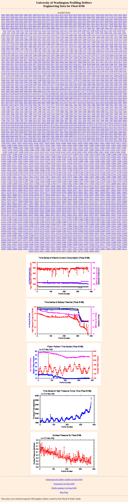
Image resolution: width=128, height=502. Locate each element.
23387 (119, 242)
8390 (30, 132)
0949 (30, 28)
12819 (3, 177)
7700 (3, 121)
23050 (75, 240)
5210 (125, 76)
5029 (44, 64)
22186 (69, 229)
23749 (97, 247)
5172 (107, 73)
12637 (31, 168)
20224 (42, 208)
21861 (64, 224)
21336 (107, 217)
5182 (26, 76)
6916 (71, 103)
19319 (14, 199)
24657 (75, 251)
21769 (86, 222)
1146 (84, 31)
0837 (26, 26)
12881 (80, 177)
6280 (53, 94)
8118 (98, 123)
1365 (3, 40)
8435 (84, 132)
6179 (89, 91)
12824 (31, 177)
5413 (44, 87)
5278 (75, 80)
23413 (9, 244)
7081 (71, 105)
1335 (44, 37)
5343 (35, 85)
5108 (116, 69)
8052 (35, 123)
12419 (108, 157)
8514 (89, 134)
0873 (89, 26)
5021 (12, 64)
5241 (8, 80)
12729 (14, 172)
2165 (75, 53)
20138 (107, 206)
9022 (35, 136)
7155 (75, 107)
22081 (3, 229)
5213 (12, 78)
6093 (12, 91)
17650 (25, 184)
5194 (75, 76)
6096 (26, 91)
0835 (17, 26)
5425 (98, 87)
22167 (47, 229)
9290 (8, 139)
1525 (30, 42)
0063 (75, 17)
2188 (35, 55)
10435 (30, 143)
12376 (53, 154)
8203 (71, 127)
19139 (47, 197)
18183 (107, 186)
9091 (48, 136)
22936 (113, 238)
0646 (8, 24)
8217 (8, 130)
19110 (25, 197)
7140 (39, 107)
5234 (102, 78)
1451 (39, 40)
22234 (113, 229)
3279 (120, 60)
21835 (25, 224)
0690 (48, 24)
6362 (111, 96)
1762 (98, 49)
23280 (64, 242)
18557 (42, 190)
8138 (12, 125)
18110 (80, 186)
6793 (107, 100)
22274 (31, 231)
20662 (108, 213)
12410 (64, 157)
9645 (125, 139)
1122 (44, 31)
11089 (48, 150)
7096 (120, 105)
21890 (108, 224)
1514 (107, 40)
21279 (63, 217)
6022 (98, 89)
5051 (8, 67)
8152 (53, 125)
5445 (3, 89)
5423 (89, 87)
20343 (124, 208)
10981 (53, 145)
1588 (57, 44)
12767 (3, 175)
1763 (102, 49)
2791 (89, 58)
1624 (102, 44)
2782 (48, 58)
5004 (62, 62)
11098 (91, 150)
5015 (111, 62)
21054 (124, 215)
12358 (90, 152)
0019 (75, 15)
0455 (66, 19)
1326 (21, 37)
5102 (89, 69)
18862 (124, 193)
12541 (25, 163)
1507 (80, 40)
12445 (53, 159)
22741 (80, 235)
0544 (8, 22)
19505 (119, 199)
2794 (98, 58)
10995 (124, 145)
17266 (80, 179)
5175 (120, 73)
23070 (102, 240)
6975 (12, 105)
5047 (116, 64)
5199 (98, 76)
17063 (9, 179)
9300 (30, 139)
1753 (57, 49)
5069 (80, 67)
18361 (69, 188)
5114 (12, 71)
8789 (93, 134)
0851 (48, 26)
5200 (102, 76)
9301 (35, 139)
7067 (39, 105)
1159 (17, 33)
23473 (53, 244)
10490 (14, 145)
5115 (17, 71)
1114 (9, 31)
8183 (8, 127)
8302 (89, 130)
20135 (91, 206)
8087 (75, 123)
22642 (113, 233)
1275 (48, 35)
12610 (9, 166)
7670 (93, 118)
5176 (125, 73)
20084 (31, 206)
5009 (84, 62)
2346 (21, 58)
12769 (14, 175)
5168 (89, 73)
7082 (75, 105)
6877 (12, 103)
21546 (9, 222)
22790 (20, 238)
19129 (42, 197)
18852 (113, 193)
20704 (3, 215)
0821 (89, 24)
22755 (108, 235)
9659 (26, 141)
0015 (62, 15)
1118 (26, 31)
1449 (30, 40)
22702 (25, 235)
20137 (102, 206)
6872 (125, 100)
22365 (64, 231)
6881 (21, 103)
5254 (62, 80)
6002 (53, 89)
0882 (125, 26)
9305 (53, 139)
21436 (36, 220)
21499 (97, 220)
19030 (75, 195)
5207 (111, 76)
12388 (113, 154)
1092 (116, 28)
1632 (125, 44)
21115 (14, 217)
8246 (39, 130)
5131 (80, 71)
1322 (8, 37)
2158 (48, 53)
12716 (97, 170)
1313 (98, 35)
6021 (93, 89)
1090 (107, 28)
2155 (35, 53)
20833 (31, 215)
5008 (80, 62)
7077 (53, 105)
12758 (119, 172)
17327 (113, 179)
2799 (120, 58)
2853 (48, 60)
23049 (69, 240)
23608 (42, 247)
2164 (71, 53)
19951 (47, 204)
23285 (69, 242)
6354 (75, 96)
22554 (58, 233)
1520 (8, 42)
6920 (89, 103)
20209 (31, 208)
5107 (111, 69)
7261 (12, 112)
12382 (86, 154)
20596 (31, 213)
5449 (21, 89)
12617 (47, 166)
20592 (25, 213)
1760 (89, 49)
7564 (107, 114)
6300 (89, 94)
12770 (20, 175)
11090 (53, 150)
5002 (53, 62)
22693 (20, 235)
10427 (8, 143)
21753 (80, 222)
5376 (48, 85)
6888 (48, 103)
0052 (26, 17)
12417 (97, 157)
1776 (17, 51)
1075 (66, 28)
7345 (35, 112)
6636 (125, 98)
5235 (107, 78)
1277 (57, 35)
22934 (108, 238)
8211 (107, 127)
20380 (31, 211)
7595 (48, 116)
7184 (17, 109)
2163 (66, 53)
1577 (8, 44)
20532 (86, 211)
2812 (3, 60)
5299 (3, 82)
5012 (98, 62)
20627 (75, 213)
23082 (119, 240)
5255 (66, 80)
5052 (12, 67)
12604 (102, 163)
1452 (44, 40)
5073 (93, 67)
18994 (47, 195)
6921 (93, 103)
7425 (120, 112)
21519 (113, 220)
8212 (111, 127)
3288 (35, 62)
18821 (86, 193)
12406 (42, 157)
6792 (102, 100)
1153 (114, 31)
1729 (21, 49)
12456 (113, 159)
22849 (64, 238)
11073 (4, 150)
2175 (120, 53)
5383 (71, 85)
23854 (36, 249)
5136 (102, 71)
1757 (75, 49)
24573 (64, 251)
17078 (20, 179)
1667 (26, 46)
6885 (39, 103)
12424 (3, 159)
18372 (80, 188)
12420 (113, 157)
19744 (102, 202)
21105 (9, 217)
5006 (71, 62)
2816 (21, 60)
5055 (21, 67)
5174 (116, 73)
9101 (75, 136)
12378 (64, 154)
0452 (53, 19)
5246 (30, 80)
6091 (3, 91)
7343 (30, 112)
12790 (108, 175)
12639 (42, 168)
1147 (88, 31)
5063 (53, 67)
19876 (31, 204)
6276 (35, 94)
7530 (44, 114)
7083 (80, 105)
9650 (8, 141)
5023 (17, 64)
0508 (116, 19)
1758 (80, 49)
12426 (9, 159)
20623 (69, 213)
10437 (41, 143)
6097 (30, 91)
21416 (20, 220)
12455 (108, 159)
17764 (53, 184)
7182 (8, 109)
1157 (8, 33)
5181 (21, 76)
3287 (30, 62)
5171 (102, 73)
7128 (26, 107)
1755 (66, 49)
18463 (9, 190)
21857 (58, 224)
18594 (58, 190)
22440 (97, 231)
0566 (26, 22)
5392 (107, 85)
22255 (9, 231)
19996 (80, 204)
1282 (80, 35)
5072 (89, 67)
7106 (8, 107)
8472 (8, 134)
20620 (64, 213)
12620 (64, 166)
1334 (39, 37)
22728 (64, 235)
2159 (53, 53)
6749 (62, 100)
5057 (30, 67)
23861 (42, 249)
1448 (26, 40)
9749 (66, 141)
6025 (111, 89)
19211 (91, 197)
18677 (108, 190)
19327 (20, 199)
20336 (119, 208)
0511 (3, 22)
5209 (120, 76)
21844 (42, 224)
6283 (66, 94)
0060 (62, 17)
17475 (80, 181)
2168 (89, 53)
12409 (58, 157)
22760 (119, 235)
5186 (39, 76)
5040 (93, 64)
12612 (20, 166)
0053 (30, 17)
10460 (91, 143)
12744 (58, 172)
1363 (120, 37)
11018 (58, 148)
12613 (25, 166)
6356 (84, 96)
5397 (120, 85)
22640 (108, 233)
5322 (98, 82)
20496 (58, 211)
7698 (120, 118)
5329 (3, 85)
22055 (102, 226)
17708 (36, 184)
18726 (9, 193)
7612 (116, 116)
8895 (120, 134)
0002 (8, 15)
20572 (124, 211)
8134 (8, 125)
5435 (120, 87)
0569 (39, 22)
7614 (125, 116)
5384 (75, 85)
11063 (112, 148)
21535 (3, 222)
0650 (21, 24)
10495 (25, 145)
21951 (36, 226)
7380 (62, 112)
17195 (64, 179)
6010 (66, 89)
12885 (102, 177)
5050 (3, 67)
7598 (62, 116)
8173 (98, 125)
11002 (20, 148)
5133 (88, 71)
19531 (3, 202)
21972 (53, 226)
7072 (44, 105)
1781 (39, 51)
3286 (26, 62)
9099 (71, 136)
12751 (91, 172)
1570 (102, 42)
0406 (8, 19)
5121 (39, 71)
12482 (91, 161)
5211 (3, 78)
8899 (8, 136)
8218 (12, 130)
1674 (57, 46)
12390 (119, 154)
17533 (102, 181)
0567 (30, 22)
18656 (97, 190)
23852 (31, 249)
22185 (64, 229)
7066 (35, 105)
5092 (53, 69)
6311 (12, 96)
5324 (107, 82)
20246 (58, 208)
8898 (3, 136)
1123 (48, 31)
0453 (57, 19)
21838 (31, 224)
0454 (62, 19)
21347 (113, 217)
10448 (63, 143)
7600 (71, 116)
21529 (124, 220)
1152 (110, 31)
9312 (66, 139)
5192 (66, 76)
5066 (66, 67)
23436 (25, 244)
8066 (48, 123)
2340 (120, 55)
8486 (48, 134)
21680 (58, 222)
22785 (14, 238)
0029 (102, 15)
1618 (80, 44)
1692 (125, 46)
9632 (107, 139)
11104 (123, 150)
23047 (64, 240)
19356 (42, 199)
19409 (80, 199)
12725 (124, 170)
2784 (57, 58)
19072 (119, 195)
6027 (120, 89)
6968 (125, 103)
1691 (120, 46)
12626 (97, 166)
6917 (75, 103)
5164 (71, 73)
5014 (107, 62)
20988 (102, 215)
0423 (44, 19)
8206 (84, 127)
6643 (30, 100)
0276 (116, 17)
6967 (120, 103)
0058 (53, 17)
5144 (12, 73)
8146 (39, 125)
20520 (64, 211)
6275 (30, 94)
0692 (57, 24)
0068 (98, 17)
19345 (31, 199)
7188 (35, 109)
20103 (47, 206)
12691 (36, 170)
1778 (26, 51)
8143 (26, 125)
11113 (42, 152)
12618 (53, 166)
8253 (53, 130)
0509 (120, 19)
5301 (12, 82)
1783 (48, 51)
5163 (66, 73)
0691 (53, 24)
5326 (116, 82)
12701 (53, 170)
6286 (80, 94)
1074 (62, 28)
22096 (20, 229)
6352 (66, 96)
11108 (20, 152)
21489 (86, 220)
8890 (116, 134)
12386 (108, 154)
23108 (14, 242)
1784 (53, 51)
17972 (108, 184)
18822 (91, 193)
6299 (84, 94)
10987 (86, 145)
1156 (4, 33)
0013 (53, 15)
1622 (93, 44)
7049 (21, 105)
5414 (48, 87)
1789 (75, 51)
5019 (3, 64)
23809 (14, 249)
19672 (69, 202)
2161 (57, 53)
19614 (42, 202)
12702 (58, 170)
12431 (31, 159)
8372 (111, 130)
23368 (113, 242)
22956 (124, 238)
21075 (3, 217)
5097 (71, 69)
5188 (48, 76)
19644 (64, 202)
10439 (47, 143)
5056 (26, 67)
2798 (116, 58)
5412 (39, 87)
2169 (93, 53)
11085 (37, 150)
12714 (91, 170)
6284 (71, 94)
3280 (125, 60)
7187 (30, 109)
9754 (80, 141)
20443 (36, 211)
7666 (84, 118)
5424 (93, 87)
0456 (71, 19)
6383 (3, 98)
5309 (48, 82)
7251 (107, 109)
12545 (42, 163)
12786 (91, 175)
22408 (80, 231)
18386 (91, 188)
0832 (3, 26)
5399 (3, 87)
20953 (80, 215)
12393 (124, 154)
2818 (30, 60)
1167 (53, 33)
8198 (53, 127)
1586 (48, 44)
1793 (89, 51)
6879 (17, 103)
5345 (39, 85)
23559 (9, 247)
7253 (116, 109)
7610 (107, 116)
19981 (69, 204)
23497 (86, 244)
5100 (80, 69)
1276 (53, 35)
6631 (107, 98)
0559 (12, 22)
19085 (3, 197)
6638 (8, 100)
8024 (12, 123)
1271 (30, 35)
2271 (71, 55)
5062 (48, 67)
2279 (107, 55)
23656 (58, 247)
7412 (107, 112)
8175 (107, 125)
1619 (84, 44)
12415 (86, 157)
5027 (35, 64)
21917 (14, 226)
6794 (111, 100)
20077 (25, 206)
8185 (17, 127)
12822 (20, 177)
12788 (102, 175)
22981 (31, 240)
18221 (113, 186)
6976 (17, 105)
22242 (119, 229)
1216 (12, 35)
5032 (57, 64)
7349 (39, 112)
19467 (113, 199)
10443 (58, 143)
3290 (44, 62)
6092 (8, 91)
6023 (102, 89)
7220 (84, 109)
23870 (53, 249)
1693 (3, 49)
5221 (44, 78)
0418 (21, 19)
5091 (48, 69)
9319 (84, 139)
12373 (42, 154)
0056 (44, 17)
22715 (36, 235)
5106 (107, 69)
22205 (80, 229)
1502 (66, 40)
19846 (14, 204)
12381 (80, 154)
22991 (42, 240)
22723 (47, 235)
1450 (35, 40)
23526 (108, 244)
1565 (80, 42)
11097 (85, 150)
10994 (119, 145)
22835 (53, 238)
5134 (93, 71)
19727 (97, 202)
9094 (57, 136)
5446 (8, 89)
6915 (66, 103)
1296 (89, 35)
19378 (58, 199)
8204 (75, 127)
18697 (119, 190)
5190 (57, 76)
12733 (25, 172)
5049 (125, 64)
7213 (62, 109)
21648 (25, 222)
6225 (125, 91)
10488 (9, 145)
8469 (3, 134)
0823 (98, 24)
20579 (9, 213)
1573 (116, 42)
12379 (69, 154)
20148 (118, 206)
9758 (93, 141)
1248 (17, 35)
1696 (17, 49)
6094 (17, 91)
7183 (12, 109)
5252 (57, 80)
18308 (31, 188)
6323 (17, 96)
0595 (93, 22)
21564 (14, 222)
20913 (58, 215)
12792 (119, 175)
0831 (125, 24)
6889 (53, 103)
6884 (35, 103)
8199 (57, 127)
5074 (98, 67)
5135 (98, 71)
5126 (62, 71)
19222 (102, 197)
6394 (21, 98)
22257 (14, 231)
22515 (31, 233)
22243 (124, 229)
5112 (3, 71)
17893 (75, 184)
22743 (86, 235)
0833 (8, 26)
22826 (42, 238)
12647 (86, 168)
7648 (48, 118)
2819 (35, 60)
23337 (91, 242)
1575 (125, 42)
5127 (66, 71)
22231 (108, 229)
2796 (107, 58)
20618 (53, 213)
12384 (97, 154)
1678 (71, 46)
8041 (26, 123)
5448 (17, 89)
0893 (21, 28)
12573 (80, 163)
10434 (25, 143)
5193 (71, 76)
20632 (86, 213)
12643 (64, 168)
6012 (75, 89)
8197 (48, 127)
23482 (64, 244)
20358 (14, 211)
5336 (30, 85)
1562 (66, 42)
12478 (69, 161)
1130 (79, 31)
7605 (89, 116)
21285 (69, 217)
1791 (84, 51)
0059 (57, 17)
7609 (102, 116)
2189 (39, 55)
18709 (124, 190)
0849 (44, 26)
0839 (30, 26)
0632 (98, 22)
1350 (107, 37)
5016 (116, 62)
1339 (62, 37)
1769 (3, 51)
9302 (39, 139)
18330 (53, 188)
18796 (64, 193)
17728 (47, 184)
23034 (58, 240)
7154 (71, 107)
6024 (107, 89)
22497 (20, 233)
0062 (71, 17)
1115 (13, 31)
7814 (35, 121)
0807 (75, 24)
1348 (98, 37)
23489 (75, 244)
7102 (3, 107)
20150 (124, 206)
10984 (69, 145)
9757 (89, 141)
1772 (12, 51)
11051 (74, 148)
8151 (48, 125)
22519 (36, 233)
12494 (124, 161)
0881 (120, 26)
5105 (102, 69)
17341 (3, 181)
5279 (80, 80)
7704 (8, 121)
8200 (62, 127)
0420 (30, 19)
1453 (48, 40)
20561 (113, 211)
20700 (124, 213)
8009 (125, 121)
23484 (69, 244)
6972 (8, 105)
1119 (30, 31)
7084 (84, 105)
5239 (125, 78)
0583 (62, 22)
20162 (3, 208)
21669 (42, 222)
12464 (25, 161)
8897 (125, 134)
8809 (102, 134)
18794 (58, 193)
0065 (84, 17)
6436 (48, 98)
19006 (53, 195)
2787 (71, 58)
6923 (102, 103)
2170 (98, 53)
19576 (9, 202)
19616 (47, 202)
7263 (21, 112)
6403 (44, 98)
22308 (58, 231)
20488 (47, 211)
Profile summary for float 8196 (64, 488)
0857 (75, 26)
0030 (107, 15)
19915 (42, 204)
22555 (64, 233)
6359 (98, 96)
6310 (8, 96)
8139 (17, 125)
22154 (42, 229)
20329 (108, 208)
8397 (57, 132)
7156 (80, 107)
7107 (12, 107)
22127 (31, 229)
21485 (75, 220)
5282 (93, 80)
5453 (39, 89)
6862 (120, 100)
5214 (17, 78)
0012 (48, 15)
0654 (35, 24)
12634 (14, 168)
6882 (26, 103)
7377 (53, 112)
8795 (98, 134)
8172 (93, 125)
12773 (25, 175)
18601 (64, 190)
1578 (12, 44)
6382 (125, 96)
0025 (89, 15)
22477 (124, 231)
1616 (71, 44)
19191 (80, 197)
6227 (8, 94)
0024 (84, 15)
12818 (124, 175)
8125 (111, 123)
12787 (97, 175)
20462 (42, 211)
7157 (84, 107)
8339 (98, 130)
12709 (75, 170)
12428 (14, 159)
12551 (58, 163)
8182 (3, 127)
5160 (53, 73)
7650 (53, 118)
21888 (102, 224)
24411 (42, 251)
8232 (26, 130)
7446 (12, 114)
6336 (39, 96)
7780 (17, 121)
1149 (97, 31)
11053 (80, 148)
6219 (102, 91)
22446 (102, 231)
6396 (26, 98)
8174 (102, 125)
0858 (80, 26)
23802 (124, 247)
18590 (53, 190)
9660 (30, 141)
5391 (102, 85)
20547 (102, 211)
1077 (75, 28)
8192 (30, 127)
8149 (44, 125)
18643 (86, 190)
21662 (31, 222)
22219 (102, 229)
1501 (62, 40)
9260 (102, 136)
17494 (91, 181)
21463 (53, 220)
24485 (47, 251)
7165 (111, 107)
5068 (75, 67)
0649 (17, 24)
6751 (71, 100)
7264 (26, 112)
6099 (39, 91)
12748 (75, 172)
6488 (71, 98)
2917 (89, 60)
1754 (62, 49)
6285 (75, 94)
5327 (120, 82)
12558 (69, 163)
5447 (12, 89)
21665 (36, 222)
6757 (98, 100)
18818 (75, 193)
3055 (102, 60)
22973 (25, 240)
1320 (125, 35)
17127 (31, 179)
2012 (102, 51)
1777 (21, 51)
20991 (108, 215)
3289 (39, 62)
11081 (20, 150)
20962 (86, 215)
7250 (102, 109)
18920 (25, 195)
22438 (91, 231)
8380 (3, 132)
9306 (57, 139)
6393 (17, 98)
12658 (20, 170)
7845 (53, 121)
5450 (26, 89)
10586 (47, 145)
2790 (84, 58)
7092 (111, 105)
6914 (62, 103)
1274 (44, 35)
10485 (3, 145)
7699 (125, 118)
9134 (84, 136)
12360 (95, 152)
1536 (53, 42)
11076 (15, 150)
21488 (80, 220)
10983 (64, 145)
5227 (71, 78)
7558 (93, 114)
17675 (31, 184)
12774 (31, 175)
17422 (42, 181)
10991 (108, 145)
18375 (86, 188)
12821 (14, 177)
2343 (8, 58)
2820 (39, 60)
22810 (36, 238)
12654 (124, 168)
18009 (113, 184)
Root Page (64, 492)
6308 (125, 94)
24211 (124, 249)
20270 (75, 208)
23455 (42, 244)
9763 (111, 141)
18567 (47, 190)
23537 (119, 244)
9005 (17, 136)
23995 (119, 249)
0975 (44, 28)
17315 (108, 179)
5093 (57, 69)
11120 (57, 152)
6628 (93, 98)
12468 (31, 161)
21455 (47, 220)
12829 (58, 177)
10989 (97, 145)
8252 (48, 130)
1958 (98, 51)
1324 (17, 37)
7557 (89, 114)
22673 (3, 235)
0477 (89, 19)
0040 (12, 17)
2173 (111, 53)
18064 (31, 186)
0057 (48, 17)
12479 (75, 161)
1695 (12, 49)
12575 (86, 163)
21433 (31, 220)
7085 (89, 105)
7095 (116, 105)
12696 (42, 170)
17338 (124, 179)
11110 (26, 152)
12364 (117, 152)
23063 (91, 240)
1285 (84, 35)
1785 (57, 51)
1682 (84, 46)
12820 (9, 177)
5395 (111, 85)
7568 (116, 114)
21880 (91, 224)
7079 (62, 105)
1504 (75, 40)
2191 (48, 55)
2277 (98, 55)
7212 (57, 109)
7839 (48, 121)
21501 (102, 220)
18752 (25, 193)
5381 (66, 85)
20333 (113, 208)
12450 (80, 159)
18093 (58, 186)
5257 (71, 80)
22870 (75, 238)
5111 (125, 69)
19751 (113, 202)
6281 (57, 94)
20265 (69, 208)
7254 (120, 109)
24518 (58, 251)
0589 (71, 22)
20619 (58, 213)
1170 (66, 33)
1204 (124, 33)
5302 (17, 82)
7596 (53, 116)
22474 (119, 231)
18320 (36, 188)
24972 (97, 251)
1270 (26, 35)
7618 (8, 118)
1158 (13, 33)
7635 (30, 118)
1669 (35, 46)
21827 (14, 224)
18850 (108, 193)
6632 (111, 98)
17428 (47, 181)
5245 (26, 80)
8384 (21, 132)
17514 (97, 181)
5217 (30, 78)
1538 (62, 42)
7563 (102, 114)
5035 (71, 64)
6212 (93, 91)
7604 (84, 116)
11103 (118, 150)
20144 (113, 206)
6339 (53, 96)
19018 (69, 195)
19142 (53, 197)
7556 (84, 114)
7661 (71, 118)
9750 (71, 141)
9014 (21, 136)
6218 (98, 91)
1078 (80, 28)
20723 (9, 215)
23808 (9, 249)
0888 (12, 28)
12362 (106, 152)
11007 (31, 148)
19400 (69, 199)
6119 (70, 91)
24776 (80, 251)
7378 (57, 112)
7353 (48, 112)
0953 (35, 28)
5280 (84, 80)
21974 (58, 226)
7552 (75, 114)
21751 (75, 222)
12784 (80, 175)
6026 (116, 89)
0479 (98, 19)
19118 (30, 197)
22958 (3, 240)
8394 (48, 132)
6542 (84, 98)
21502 (108, 220)
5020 (8, 64)
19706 (80, 202)
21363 (118, 217)
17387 (25, 181)
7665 (80, 118)
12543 (36, 163)
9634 (111, 139)
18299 (20, 188)
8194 (39, 127)
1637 (17, 46)
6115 (62, 91)
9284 (3, 139)
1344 (80, 37)
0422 (39, 19)
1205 (3, 35)
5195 (80, 76)
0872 (84, 26)
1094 (125, 28)
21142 (30, 217)
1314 (102, 35)
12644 (69, 168)
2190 (44, 55)
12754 (102, 172)
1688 (111, 46)
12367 (9, 154)
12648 (91, 168)
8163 (66, 125)
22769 (124, 235)
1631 (120, 44)
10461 (96, 143)
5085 (21, 69)
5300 (8, 82)
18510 (25, 190)
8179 (120, 125)
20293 (97, 208)
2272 (75, 55)
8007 (120, 121)
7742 (12, 121)
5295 (120, 80)
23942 (80, 249)
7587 (30, 116)
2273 (80, 55)
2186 (26, 55)
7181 (3, 109)
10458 (85, 143)
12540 (20, 163)
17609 (14, 184)
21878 (86, 224)
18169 (102, 186)
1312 (93, 35)
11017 (53, 148)
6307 (120, 94)
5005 (66, 62)
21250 (52, 217)
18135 (91, 186)
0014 (57, 15)
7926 (84, 121)
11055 (91, 148)
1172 (75, 33)
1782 (44, 51)
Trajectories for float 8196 (64, 484)
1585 (44, 44)
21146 (36, 217)
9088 (44, 136)
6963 (116, 103)
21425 (25, 220)
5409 (26, 87)
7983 (107, 121)
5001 (48, 62)
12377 (58, 154)
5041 (98, 64)
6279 (48, 94)
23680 (64, 247)
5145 (17, 73)
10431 (14, 143)
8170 (89, 125)
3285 (21, 62)
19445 (108, 199)
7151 (57, 107)
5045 (107, 64)
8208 (93, 127)
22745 (91, 235)
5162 (62, 73)
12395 (3, 157)
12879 (69, 177)
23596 (25, 247)
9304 (48, 139)
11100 (102, 150)
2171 (102, 53)
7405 (98, 112)
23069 (97, 240)
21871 (75, 224)
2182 (21, 55)
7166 (116, 107)
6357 (89, 96)
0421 (35, 19)
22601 (91, 233)
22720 (42, 235)
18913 (20, 195)
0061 (66, 17)
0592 (80, 22)
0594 (89, 22)
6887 (44, 103)
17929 (91, 184)
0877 (107, 26)
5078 (116, 67)
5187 (44, 76)
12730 (20, 172)
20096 (42, 206)
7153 (66, 107)
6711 (39, 100)
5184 (35, 76)
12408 (53, 157)
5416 (57, 87)
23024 (47, 240)
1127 (66, 31)
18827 (97, 193)
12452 (91, 159)
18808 (69, 193)
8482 (35, 134)
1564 (75, 42)
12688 (31, 170)
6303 (102, 94)
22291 (47, 231)
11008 (36, 148)
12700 (47, 170)
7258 (3, 112)
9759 (98, 141)
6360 (102, 96)
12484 (102, 161)
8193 (35, 127)
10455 (74, 143)
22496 (14, 233)
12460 (9, 161)
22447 (108, 231)
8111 (93, 123)
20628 (80, 213)
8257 (62, 130)
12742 (53, 172)
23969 (108, 249)
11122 (63, 152)
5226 (66, 78)
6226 (3, 94)
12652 (113, 168)
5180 (17, 76)
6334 (30, 96)
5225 (62, 78)
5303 (21, 82)
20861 (42, 215)
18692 (113, 190)
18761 (36, 193)
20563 (119, 211)
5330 (8, 85)
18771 (47, 193)
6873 (3, 103)
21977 (64, 226)
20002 (91, 204)
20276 (86, 208)
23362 (108, 242)
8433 (80, 132)
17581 (3, 184)
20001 (86, 204)
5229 (80, 78)
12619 (58, 166)
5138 (111, 71)
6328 (21, 96)
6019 (84, 89)
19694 (75, 202)
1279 (66, 35)
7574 (3, 116)
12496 (3, 163)
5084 (17, 69)
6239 (21, 94)
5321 (93, 82)
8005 (116, 121)
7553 (80, 114)
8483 (39, 134)
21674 (47, 222)
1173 (79, 33)
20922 (64, 215)
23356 (102, 242)
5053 (17, 67)
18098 (69, 186)
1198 (97, 33)
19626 (53, 202)
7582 (17, 116)
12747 (69, 172)
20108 (53, 206)
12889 (119, 177)
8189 (26, 127)
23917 (64, 249)
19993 (75, 204)
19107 (20, 197)
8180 (125, 125)
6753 (80, 100)
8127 (120, 123)
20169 (9, 208)
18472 (14, 190)
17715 (42, 184)
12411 (69, 157)
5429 (107, 87)
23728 (80, 247)
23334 (86, 242)
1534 (44, 42)
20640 (91, 213)
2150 (12, 53)
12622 (75, 166)
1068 (57, 28)
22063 (113, 226)
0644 (125, 22)
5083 (12, 69)
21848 (53, 224)
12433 (36, 159)
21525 (119, 220)
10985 (75, 145)
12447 (64, 159)
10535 (42, 145)
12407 (47, 157)
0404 (125, 17)
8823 (111, 134)
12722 (108, 170)
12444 (47, 159)
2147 (125, 51)
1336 (48, 37)
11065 (118, 148)
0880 (116, 26)
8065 (44, 123)
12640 (47, 168)
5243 (17, 80)
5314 (62, 82)
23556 (3, 247)
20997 (113, 215)
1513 (102, 40)
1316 (111, 35)
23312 (80, 242)
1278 (62, 35)
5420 (75, 87)
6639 (12, 100)
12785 (86, 175)
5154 (26, 73)
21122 (20, 217)
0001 (3, 15)
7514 (35, 114)
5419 (71, 87)
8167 (84, 125)
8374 (116, 130)
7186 (26, 109)
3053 (93, 60)
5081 (3, 69)
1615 (66, 44)
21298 (91, 217)
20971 (97, 215)
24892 (91, 251)
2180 (12, 55)
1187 (84, 33)
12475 (53, 161)
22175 (58, 229)
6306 (116, 94)
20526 (69, 211)
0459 (84, 19)
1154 (119, 31)
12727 (3, 172)
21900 (119, 224)
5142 (3, 73)
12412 (75, 157)
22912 (91, 238)
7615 (3, 118)
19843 (9, 204)
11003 (26, 148)
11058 (102, 148)
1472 (53, 40)
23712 (75, 247)
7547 (62, 114)
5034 (66, 64)
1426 (17, 40)
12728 (9, 172)
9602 (93, 139)
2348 (30, 58)
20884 (47, 215)
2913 (71, 60)
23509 (91, 244)
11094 (75, 150)
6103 (53, 91)
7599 (66, 116)
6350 (62, 96)
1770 (8, 51)
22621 (102, 233)
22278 (36, 231)
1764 (107, 49)
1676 (62, 46)
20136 (96, 206)
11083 (26, 150)
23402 (3, 244)
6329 (26, 96)
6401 (39, 98)
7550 (71, 114)
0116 (107, 17)
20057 (3, 206)
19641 (58, 202)
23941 (75, 249)
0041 (17, 17)
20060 (14, 206)
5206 (107, 76)
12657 (14, 170)
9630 (98, 139)
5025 (26, 64)
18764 (42, 193)
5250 (48, 80)
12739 (42, 172)
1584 (39, 44)
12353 (84, 152)
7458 (17, 114)
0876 (102, 26)
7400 (89, 112)
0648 (12, 24)
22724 (53, 235)
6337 (44, 96)
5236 (111, 78)
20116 (69, 206)
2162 (62, 53)
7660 (66, 118)
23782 (113, 247)
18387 (97, 188)
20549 (108, 211)
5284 (102, 80)
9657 (21, 141)
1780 (35, 51)
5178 (8, 76)
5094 (62, 69)
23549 (124, 244)
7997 (111, 121)
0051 (21, 17)
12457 (119, 159)
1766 (116, 49)
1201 (110, 33)
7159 (93, 107)
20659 (102, 213)
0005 (21, 15)
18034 (14, 186)
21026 (119, 215)
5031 (53, 64)
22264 (20, 231)
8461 (116, 132)
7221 (89, 109)
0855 (66, 26)
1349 (102, 37)
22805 (31, 238)
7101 (125, 105)
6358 (93, 96)
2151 (17, 53)
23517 (102, 244)
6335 (35, 96)
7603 (80, 116)
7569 (120, 114)
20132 (80, 206)
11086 (42, 150)
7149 (48, 107)
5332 (17, 85)
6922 (98, 103)
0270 (111, 17)
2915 (80, 60)
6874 (8, 103)
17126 (25, 179)
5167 (84, 73)
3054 (98, 60)
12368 (14, 154)
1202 (115, 33)
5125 (57, 71)
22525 (42, 233)
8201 (66, 127)
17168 (47, 179)
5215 (21, 78)
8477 (21, 134)
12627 (102, 166)
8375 (120, 130)
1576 (3, 44)
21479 (69, 220)
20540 (97, 211)
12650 (102, 168)
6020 (89, 89)
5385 (80, 85)
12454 (102, 159)
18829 (102, 193)
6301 (93, 94)
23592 (20, 247)
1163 (35, 33)
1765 (111, 49)
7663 (75, 118)
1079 (84, 28)
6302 (98, 94)
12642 (58, 168)
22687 (14, 235)
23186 (42, 242)
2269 (62, 55)
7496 (30, 114)
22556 (69, 233)
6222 (111, 91)
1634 (8, 46)
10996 (4, 148)
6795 (116, 100)
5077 (111, 67)
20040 (108, 204)
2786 (66, 58)
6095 (21, 91)
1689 (116, 46)
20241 (53, 208)
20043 (113, 204)
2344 (12, 58)
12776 (42, 175)
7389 (75, 112)
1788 (71, 51)
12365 (123, 152)
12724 (119, 170)
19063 (97, 195)
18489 (20, 190)
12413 (80, 157)
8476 (17, 134)
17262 (75, 179)
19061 (91, 195)
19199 (86, 197)
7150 (53, 107)
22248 (3, 231)
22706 (31, 235)
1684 (93, 46)
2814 (12, 60)
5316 (71, 82)
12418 (102, 157)
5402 (17, 87)
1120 (35, 31)
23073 (113, 240)
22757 (113, 235)
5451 (30, 89)
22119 (25, 229)
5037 (80, 64)
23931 (69, 249)
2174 (116, 53)
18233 (118, 186)
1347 (93, 37)
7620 (17, 118)
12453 (97, 159)
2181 (17, 55)
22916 (97, 238)
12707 (64, 170)
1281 (75, 35)
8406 (66, 132)
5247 (35, 80)
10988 (91, 145)
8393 (44, 132)
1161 (26, 33)
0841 (39, 26)
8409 (75, 132)
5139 (116, 71)
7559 (98, 114)
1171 (70, 33)
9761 (102, 141)
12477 (64, 161)
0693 (62, 24)
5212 (8, 78)
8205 (80, 127)
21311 (102, 217)
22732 (69, 235)
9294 (21, 139)
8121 (102, 123)
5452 (35, 89)
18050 (20, 186)
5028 (39, 64)
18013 (119, 184)
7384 (71, 112)
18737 (14, 193)
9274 (120, 136)
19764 (119, 202)
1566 (84, 42)
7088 (98, 105)
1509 (84, 40)
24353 (36, 251)
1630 (116, 44)
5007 (75, 62)
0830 (120, 24)
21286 (74, 217)
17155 (42, 179)
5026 (30, 64)
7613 (120, 116)
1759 (84, 49)
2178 (3, 55)
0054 (35, 17)
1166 (48, 33)
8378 (125, 130)
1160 (22, 33)
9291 (12, 139)
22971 (14, 240)
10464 (107, 143)
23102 (9, 242)
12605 (108, 163)
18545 (31, 190)
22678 (9, 235)
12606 (113, 163)
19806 (124, 202)
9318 (80, 139)
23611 (52, 247)
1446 (21, 40)
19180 (75, 197)
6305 (111, 94)
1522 (17, 42)
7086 (93, 105)
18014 (124, 184)
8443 (89, 132)
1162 (30, 33)
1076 (71, 28)
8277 (66, 130)
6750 (66, 100)
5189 (53, 76)
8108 (89, 123)
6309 (3, 96)
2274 (84, 55)
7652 (57, 118)
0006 (26, 15)
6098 (35, 91)
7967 (98, 121)
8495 (57, 134)
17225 (69, 179)
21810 (113, 222)
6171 (80, 91)
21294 (85, 217)
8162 (62, 125)
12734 (31, 172)
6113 (57, 91)
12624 (86, 166)
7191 (48, 109)
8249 (44, 130)
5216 (26, 78)
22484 (3, 233)
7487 (26, 114)
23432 (20, 244)
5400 (8, 87)
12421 (119, 157)
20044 (119, 204)
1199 (101, 33)
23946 (91, 249)
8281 (75, 130)
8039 (21, 123)
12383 (91, 154)
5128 (70, 71)
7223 (98, 109)
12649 (97, 168)
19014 (58, 195)
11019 (64, 148)
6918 (80, 103)
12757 (113, 172)
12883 (91, 177)
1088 (98, 28)
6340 (57, 96)
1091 (111, 28)
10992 (113, 145)
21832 (20, 224)
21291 (80, 217)
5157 (39, 73)
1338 (57, 37)
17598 (9, 184)
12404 (36, 157)
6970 (3, 105)
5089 (39, 69)
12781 (64, 175)
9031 (39, 136)
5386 (84, 85)
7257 (125, 109)
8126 (116, 123)
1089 (102, 28)
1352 (116, 37)
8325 (93, 130)
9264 (107, 136)
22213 (91, 229)
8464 (120, 132)
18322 (47, 188)
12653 (119, 168)
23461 (47, 244)
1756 (71, 49)
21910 (9, 226)
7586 (26, 116)
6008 (62, 89)
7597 (57, 116)
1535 (48, 42)
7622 (21, 118)
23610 (47, 247)
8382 (12, 132)
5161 (57, 73)
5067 (71, 67)
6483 (53, 98)
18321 (42, 188)
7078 (57, 105)
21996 (80, 226)
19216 (96, 197)
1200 (106, 33)
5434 (116, 87)
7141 (44, 107)
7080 (66, 105)
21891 (113, 224)
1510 (89, 40)
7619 (12, 118)
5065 (62, 67)
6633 (116, 98)
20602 (36, 213)
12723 (113, 170)
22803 (25, 238)
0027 (93, 15)
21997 (86, 226)
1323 (12, 37)
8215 (125, 127)
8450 (102, 132)
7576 (8, 116)
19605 (36, 202)
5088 (35, 69)
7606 (93, 116)
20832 (25, 215)
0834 (12, 26)
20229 (47, 208)
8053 (39, 123)
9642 (120, 139)
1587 (53, 44)
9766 (125, 141)
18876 (9, 195)
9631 (102, 139)
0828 (111, 24)
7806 (30, 121)
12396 (9, 157)
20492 (53, 211)
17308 (102, 179)
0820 (84, 24)
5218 (35, 78)
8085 (71, 123)
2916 (84, 60)
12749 (80, 172)
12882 (86, 177)
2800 (125, 58)
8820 (107, 134)
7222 (93, 109)
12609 (3, 166)
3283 (12, 62)
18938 (36, 195)
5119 (30, 71)
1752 (53, 49)
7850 (62, 121)
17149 (36, 179)
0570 (44, 22)
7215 (71, 109)
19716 (86, 202)
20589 (20, 213)
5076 (107, 67)
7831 (39, 121)
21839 (36, 224)
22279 (42, 231)
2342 (3, 58)
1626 (111, 44)
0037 (8, 17)
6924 (107, 103)
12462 (20, 161)
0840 (35, 26)
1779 (30, 51)
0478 (93, 19)
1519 (3, 42)
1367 (12, 40)
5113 (8, 71)
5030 (48, 64)
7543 (53, 114)
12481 (86, 161)
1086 (89, 28)
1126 (62, 31)
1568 (93, 42)
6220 (107, 91)
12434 (42, 159)
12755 (108, 172)
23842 (20, 249)
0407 (12, 19)
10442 (52, 143)
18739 (20, 193)
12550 (53, 163)
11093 (69, 150)
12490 (119, 161)
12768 (9, 175)
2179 (8, 55)
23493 (80, 244)
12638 (36, 168)
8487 (53, 134)
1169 (62, 33)
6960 (111, 103)
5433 (111, 87)
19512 (124, 199)
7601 (75, 116)
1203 (119, 33)
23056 (86, 240)
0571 (48, 22)
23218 (53, 242)
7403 (93, 112)
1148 (92, 31)
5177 (3, 76)
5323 (102, 82)
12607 (119, 163)
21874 (80, 224)
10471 (118, 143)
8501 (75, 134)
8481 (30, 134)
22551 (53, 233)
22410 (86, 231)
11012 (42, 148)
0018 (71, 15)
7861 (71, 121)
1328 (30, 37)
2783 (53, 58)
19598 (25, 202)
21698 (64, 222)
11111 (31, 152)
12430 (25, 159)
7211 (53, 109)
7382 (66, 112)
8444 (93, 132)
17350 (9, 181)
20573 (3, 213)
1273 (39, 35)
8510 (80, 134)
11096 (80, 150)
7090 (107, 105)
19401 (75, 199)
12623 (80, 166)
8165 (75, 125)
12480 (80, 161)
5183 (30, 76)
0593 (84, 22)
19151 (58, 197)
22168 (53, 229)
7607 (98, 116)
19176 (69, 197)
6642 (26, 100)
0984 (48, 28)
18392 (102, 188)
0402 (120, 17)
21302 (96, 217)
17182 (58, 179)
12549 (47, 163)
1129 (75, 31)
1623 (98, 44)
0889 (17, 28)
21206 (41, 217)
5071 (84, 67)
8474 (12, 134)
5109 (120, 69)
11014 (47, 148)
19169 (64, 197)
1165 (44, 33)
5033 (62, 64)
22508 (25, 233)
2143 (107, 51)
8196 (44, 127)
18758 (31, 193)
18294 (14, 188)
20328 (102, 208)
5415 (53, 87)
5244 (21, 80)
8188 (21, 127)
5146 (21, 73)
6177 (84, 91)
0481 (102, 19)
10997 (9, 148)
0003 (12, 15)
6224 (120, 91)
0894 (26, 28)
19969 (53, 204)
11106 (10, 152)
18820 (80, 193)
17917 (86, 184)
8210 (102, 127)
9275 (125, 136)
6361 (107, 96)
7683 (111, 118)
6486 (66, 98)
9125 (80, 136)
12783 (75, 175)
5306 (35, 82)
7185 (21, 109)
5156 (35, 73)
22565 (75, 233)
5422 (84, 87)
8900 (12, 136)
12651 (108, 168)
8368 (102, 130)
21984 (69, 226)
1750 (44, 49)
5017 (120, 62)
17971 (102, 184)
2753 (35, 58)
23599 (36, 247)
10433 (19, 143)
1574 (120, 42)
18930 (31, 195)
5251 (53, 80)
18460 (3, 190)
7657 (62, 118)
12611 (14, 166)
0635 (102, 22)
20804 (20, 215)
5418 (66, 87)
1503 (71, 40)
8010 (3, 123)
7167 (120, 107)
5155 (30, 73)
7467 (21, 114)
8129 (125, 123)
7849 (57, 121)
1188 (88, 33)
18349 (64, 188)
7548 (66, 114)
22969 (9, 240)
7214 (66, 109)
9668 (44, 141)
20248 (64, 208)
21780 (91, 222)
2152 (21, 53)
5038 (84, 64)
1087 (93, 28)
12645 (75, 168)
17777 (58, 184)
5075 (102, 67)
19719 (91, 202)
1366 (8, 40)
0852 (53, 26)
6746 (48, 100)
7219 (80, 109)
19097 (14, 197)
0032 (116, 15)
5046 (111, 64)
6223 (116, 91)
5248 (39, 80)
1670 (39, 46)
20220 (36, 208)
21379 (3, 220)
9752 (75, 141)
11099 (96, 150)
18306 (25, 188)
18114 (86, 186)
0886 (3, 28)
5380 (62, 85)
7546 (57, 114)
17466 (75, 181)
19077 (124, 195)
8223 (17, 130)
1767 (120, 49)
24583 (69, 251)
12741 (47, 172)
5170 (98, 73)
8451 (107, 132)
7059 (30, 105)
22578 (80, 233)
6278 (44, 94)
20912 (53, 215)
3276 (107, 60)
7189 (39, 109)
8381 (8, 132)
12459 (3, 161)
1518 (125, 40)
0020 (80, 15)
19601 (31, 202)
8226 (21, 130)
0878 (111, 26)
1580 (21, 44)
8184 (12, 127)
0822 (93, 24)
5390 (98, 85)
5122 (44, 71)
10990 (102, 145)
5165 (75, 73)
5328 (125, 82)
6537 (80, 98)
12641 (53, 168)
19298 (124, 197)
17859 (64, 184)
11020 (69, 148)
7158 (89, 107)
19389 (64, 199)
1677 (66, 46)
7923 (80, 121)
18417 (113, 188)
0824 (102, 24)
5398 (125, 85)
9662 (35, 141)
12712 (86, 170)
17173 (53, 179)
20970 (91, 215)
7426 (125, 112)
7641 (35, 118)
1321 (3, 37)
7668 (89, 118)
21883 (97, 224)
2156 (39, 53)
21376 (124, 217)
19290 (118, 197)
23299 (75, 242)
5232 (93, 78)
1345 (84, 37)
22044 (97, 226)
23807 (3, 249)
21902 (124, 224)
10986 (80, 145)
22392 (75, 231)
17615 (20, 184)
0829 (116, 24)
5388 (89, 85)
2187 (30, 55)
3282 (8, 62)
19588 (20, 202)
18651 (91, 190)
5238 (120, 78)
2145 (116, 51)
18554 (36, 190)
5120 (34, 71)
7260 (8, 112)
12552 (64, 163)
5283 (98, 80)
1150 (101, 31)
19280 (113, 197)
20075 (20, 206)
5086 (26, 69)
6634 (120, 98)
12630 (119, 166)
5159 (48, 73)
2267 (53, 55)
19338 (25, 199)
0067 (93, 17)
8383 (17, 132)
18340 (58, 188)
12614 (31, 166)
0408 (17, 19)
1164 (39, 33)
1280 (71, 35)
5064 (57, 67)
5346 (44, 85)
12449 (75, 159)
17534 (108, 181)
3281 (3, 62)
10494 (20, 145)
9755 (84, 141)
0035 (3, 17)
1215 (8, 35)
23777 (108, 247)
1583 (35, 44)
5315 (66, 82)
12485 (108, 161)
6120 (75, 91)
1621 (89, 44)
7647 (44, 118)
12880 (75, 177)
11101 (107, 150)
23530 (113, 244)
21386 (9, 220)
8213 (116, 127)
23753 (102, 247)
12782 (69, 175)
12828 (53, 177)
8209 (98, 127)
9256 (93, 136)
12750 (86, 172)
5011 (93, 62)
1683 (89, 46)
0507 (111, 19)
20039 (102, 204)
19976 (64, 204)
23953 (97, 249)
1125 (57, 31)
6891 (57, 103)
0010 (39, 15)
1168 (57, 33)
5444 (125, 87)
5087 (30, 69)
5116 (21, 71)
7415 (111, 112)
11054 (85, 148)
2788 (75, 58)
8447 (98, 132)
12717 (102, 170)
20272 (80, 208)
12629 (113, 166)
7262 (17, 112)
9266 (116, 136)
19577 (14, 202)
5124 (52, 71)
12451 (86, 159)
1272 (35, 35)
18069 (42, 186)
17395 (31, 181)
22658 (124, 233)
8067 (53, 123)
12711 (80, 170)
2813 (8, 60)
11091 (58, 150)
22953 (119, 238)
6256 (26, 94)
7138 (30, 107)
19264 (107, 197)
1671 (44, 46)
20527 (75, 211)
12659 (25, 170)
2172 (107, 53)
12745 (64, 172)
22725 (58, 235)
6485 (62, 98)
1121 (39, 31)
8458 (111, 132)
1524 (26, 42)
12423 (124, 157)
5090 (44, 69)
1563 (71, 42)
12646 (80, 168)
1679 (75, 46)
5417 (62, 87)
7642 (39, 118)
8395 (53, 132)
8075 (57, 123)
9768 (4, 143)
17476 (86, 181)
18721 (3, 193)
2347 (26, 58)
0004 (17, 15)
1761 (93, 49)
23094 (124, 240)
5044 (102, 64)
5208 (116, 76)
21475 (64, 220)
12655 (3, 170)
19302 (3, 199)
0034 (125, 15)
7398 (84, 112)
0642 (116, 22)
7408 (102, 112)
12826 (42, 177)
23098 (3, 242)
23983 (113, 249)
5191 (62, 76)
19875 (25, 204)
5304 (26, 82)
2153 (26, 53)
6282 (62, 94)
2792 (93, 58)
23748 (91, 247)
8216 (3, 130)
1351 (111, 37)
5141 (124, 71)
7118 (21, 107)
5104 (98, 69)
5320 (89, 82)
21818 (3, 224)
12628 (108, 166)
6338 (48, 96)
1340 (66, 37)
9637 (116, 139)
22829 (47, 238)
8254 (57, 130)
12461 (14, 161)
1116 (18, 31)
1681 (80, 46)
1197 (92, 33)
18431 (119, 188)
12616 (42, 166)
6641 (21, 100)
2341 (125, 55)
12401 (25, 157)
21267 (58, 217)
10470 (113, 143)
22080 (124, 226)
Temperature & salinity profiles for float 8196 (64, 479)
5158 (44, 73)
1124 (53, 31)
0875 (98, 26)
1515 (111, 40)
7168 (125, 107)
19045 (80, 195)
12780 (58, 175)
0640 (107, 22)
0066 (89, 17)
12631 (124, 166)
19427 (91, 199)
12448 (69, 159)
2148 (3, 53)
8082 (66, 123)
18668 (102, 190)
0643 (120, 22)
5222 (48, 78)
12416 (91, 157)
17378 (14, 181)
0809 (80, 24)
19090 (9, 197)
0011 (44, 15)
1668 (30, 46)
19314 (9, 199)
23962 (102, 249)
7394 (80, 112)
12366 (3, 154)
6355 (80, 96)
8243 (35, 130)
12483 (97, 161)
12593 (97, 163)
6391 (8, 98)
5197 (89, 76)
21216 (47, 217)
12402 (31, 157)
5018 (125, 62)
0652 (30, 24)
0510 (125, 19)
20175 (14, 208)
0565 (21, 22)
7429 (3, 114)
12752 (97, 172)
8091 (84, 123)
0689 (44, 24)
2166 (80, 53)
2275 (89, 55)
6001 (48, 89)
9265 (111, 136)
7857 (66, 121)
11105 (4, 152)
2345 (17, 58)
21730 (69, 222)
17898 (80, 184)
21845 (47, 224)
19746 (108, 202)
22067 (119, 226)
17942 (97, 184)
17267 (86, 179)
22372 (69, 231)
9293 (17, 139)
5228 (75, 78)
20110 (64, 206)
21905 (3, 226)
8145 (35, 125)
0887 (8, 28)
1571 (107, 42)
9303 (44, 139)
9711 (48, 141)
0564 (17, 22)
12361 (101, 152)
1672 (48, 46)
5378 (57, 85)
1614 (62, 44)
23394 (124, 242)
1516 (116, 40)
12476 (58, 161)
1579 (17, 44)
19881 (36, 204)
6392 (12, 98)
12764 (124, 172)
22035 (91, 226)
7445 (8, 114)
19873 (20, 204)
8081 (62, 123)
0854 (62, 26)
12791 (113, 175)
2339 (116, 55)
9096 (66, 136)
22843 (58, 238)
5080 (125, 67)
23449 (31, 244)
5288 (116, 80)
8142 (21, 125)
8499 (71, 134)
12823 (25, 177)
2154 (30, 53)
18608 (69, 190)
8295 (84, 130)
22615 (97, 233)
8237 (30, 130)
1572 (111, 42)
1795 (93, 51)
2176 (125, 53)
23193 (47, 242)
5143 (8, 73)
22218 (97, 229)
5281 (89, 80)
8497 (62, 134)
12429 (20, 159)
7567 (111, 114)
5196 (84, 76)
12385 (102, 154)
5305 (30, 82)
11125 (68, 152)
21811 (118, 222)
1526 (35, 42)
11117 (47, 152)
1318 (120, 35)
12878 (64, 177)
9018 (30, 136)
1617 (75, 44)
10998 (15, 148)
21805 (108, 222)
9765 (120, 141)
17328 (119, 179)
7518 (39, 114)
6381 (120, 96)
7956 (93, 121)
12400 (20, 157)
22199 (75, 229)
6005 (57, 89)
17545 (113, 181)
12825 (36, 177)
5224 (57, 78)
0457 (75, 19)
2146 (120, 51)
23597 (31, 247)
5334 (26, 85)
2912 (66, 60)
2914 (75, 60)
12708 (69, 170)
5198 (93, 76)
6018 (80, 89)
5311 (57, 82)
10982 (58, 145)
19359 (47, 199)
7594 (44, 116)
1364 (125, 37)
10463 (102, 143)
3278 (116, 60)
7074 (48, 105)
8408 (71, 132)
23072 (108, 240)
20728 (14, 215)
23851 (25, 249)
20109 (58, 206)
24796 (86, 251)
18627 (75, 190)
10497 (31, 145)
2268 (57, 55)
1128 (70, 31)
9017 (26, 136)
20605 (47, 213)
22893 (86, 238)
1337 (53, 37)
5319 (84, 82)
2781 (44, 58)
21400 (14, 220)
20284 (91, 208)
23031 (53, 240)
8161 (57, 125)
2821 (44, 60)
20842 (36, 215)
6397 (30, 98)
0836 (21, 26)
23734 (86, 247)
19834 (3, 204)
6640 (17, 100)
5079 (120, 67)
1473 (57, 40)
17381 (20, 181)
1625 (107, 44)
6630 (102, 98)
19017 (64, 195)
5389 (93, 85)
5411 (35, 87)
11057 (96, 148)
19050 (86, 195)
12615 (36, 166)
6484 (57, 98)
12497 (9, 163)
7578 (12, 116)
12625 (91, 166)
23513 (97, 244)
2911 (62, 60)
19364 (53, 199)
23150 (31, 242)
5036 (75, 64)
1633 (3, 46)
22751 (97, 235)
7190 (44, 109)
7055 (26, 105)
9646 (3, 141)
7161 (102, 107)
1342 (75, 37)
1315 (107, 35)
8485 (44, 134)
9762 (107, 141)
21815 (124, 222)
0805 (71, 24)
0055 (39, 17)
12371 (31, 154)
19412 (86, 199)
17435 (58, 181)
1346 (89, 37)
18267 (3, 188)
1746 (26, 49)
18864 (3, 195)
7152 (62, 107)
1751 (48, 49)
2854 (53, 60)
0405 (3, 19)
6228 (12, 94)
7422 (116, 112)
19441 (97, 199)
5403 (21, 87)
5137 (106, 71)
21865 (69, 224)
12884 (97, 177)
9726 (53, 141)
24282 (31, 251)
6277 (39, 94)
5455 (44, 89)
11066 (123, 148)
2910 (57, 60)
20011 (96, 204)
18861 (119, 193)
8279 (71, 130)
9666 (39, 141)
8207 (89, 127)
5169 (93, 73)
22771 (3, 238)
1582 (30, 44)
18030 (9, 186)
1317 (116, 35)
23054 (80, 240)
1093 (120, 28)
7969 (102, 121)
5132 (84, 71)
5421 (80, 87)
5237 (116, 78)
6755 (89, 100)
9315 (75, 139)
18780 (53, 193)
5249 (44, 80)
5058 (35, 67)
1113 (4, 31)
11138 (73, 152)
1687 (107, 46)
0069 (102, 17)
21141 (25, 217)
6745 (44, 100)
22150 (36, 229)
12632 (3, 168)
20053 (124, 204)
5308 (44, 82)
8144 (30, 125)
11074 (10, 150)
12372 (36, 154)
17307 (97, 179)
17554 (124, 181)
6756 (93, 100)
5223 (53, 78)
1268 (21, 35)
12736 (36, 172)
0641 (111, 22)
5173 (111, 73)
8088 (80, 123)
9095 (62, 136)
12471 (36, 161)
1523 (21, 42)
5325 (111, 82)
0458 (80, 19)
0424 (48, 19)
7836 (44, 121)
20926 (69, 215)
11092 (64, 150)
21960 (42, 226)
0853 (57, 26)
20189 (25, 208)
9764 (116, 141)
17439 (64, 181)
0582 (57, 22)
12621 (69, 166)
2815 (17, 60)
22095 (14, 229)
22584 (86, 233)
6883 (30, 103)
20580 (14, 213)
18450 (124, 188)
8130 (3, 125)
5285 (107, 80)
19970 (58, 204)
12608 (124, 163)
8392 (39, 132)
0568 (35, 22)
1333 (35, 37)
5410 (30, 87)
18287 (9, 188)
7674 (102, 118)
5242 (12, 80)
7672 (98, 118)
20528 (80, 211)
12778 (47, 175)
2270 (66, 55)
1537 (57, 42)
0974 (39, 28)
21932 (20, 226)
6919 (84, 103)
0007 (30, 15)
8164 (71, 125)
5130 (75, 71)
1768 (125, 49)
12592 (91, 163)
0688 (39, 24)
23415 (14, 244)
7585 (21, 116)
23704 (69, 247)
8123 (107, 123)
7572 (125, 114)
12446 (58, 159)
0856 (71, 26)
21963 (47, 226)
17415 (36, 181)
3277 (111, 60)
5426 (102, 87)
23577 (14, 247)
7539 (48, 114)
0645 (3, 24)
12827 (47, 177)
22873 (80, 238)
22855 (69, 238)
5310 (53, 82)
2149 (8, 53)
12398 (14, 157)
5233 (98, 78)
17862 (69, 184)
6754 (84, 100)
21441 (42, 220)
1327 (26, 37)
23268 (58, 242)
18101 (75, 186)
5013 (102, 62)
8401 (62, 132)
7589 (35, 116)
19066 (108, 195)
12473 (47, 161)
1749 (39, 49)
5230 (84, 78)
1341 (71, 37)
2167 (84, 53)
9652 (12, 141)
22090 (9, 229)
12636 (25, 168)
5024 (21, 64)
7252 (111, 109)
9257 (98, 136)
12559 (75, 163)
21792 (97, 222)
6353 (71, 96)
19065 (102, 195)
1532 (39, 42)
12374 (47, 154)
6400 (35, 98)
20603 (42, 213)
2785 (62, 58)
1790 (80, 51)
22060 (108, 226)
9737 (57, 141)
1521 (12, 42)
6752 (75, 100)
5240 (3, 80)
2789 (80, 58)
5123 (48, 71)
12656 (9, 170)
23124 (20, 242)
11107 (15, 152)
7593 (39, 116)
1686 (102, 46)
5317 (75, 82)
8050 (30, 123)
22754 (102, 235)
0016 (66, 15)
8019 (8, 123)
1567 (89, 42)
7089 (102, 105)
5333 (21, 85)
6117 (66, 91)
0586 (66, 22)
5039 (89, 64)
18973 (42, 195)
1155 (123, 31)
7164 (107, 107)
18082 (53, 186)
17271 (91, 179)
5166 (80, 73)
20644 (97, 213)
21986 (75, 226)
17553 (119, 181)
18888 (14, 195)
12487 (113, 161)
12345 (79, 152)
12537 (14, 163)
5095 (66, 69)
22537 (47, 233)
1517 (120, 40)
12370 (25, 154)
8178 (116, 125)
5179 (12, 76)
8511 (84, 134)
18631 (80, 190)
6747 (53, 100)
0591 (75, 22)
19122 (36, 197)
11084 (31, 150)
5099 (75, 69)
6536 (75, 98)
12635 (20, 168)
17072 (14, 179)
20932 (75, 215)
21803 (102, 222)
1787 (66, 51)
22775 (9, 238)
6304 (107, 94)
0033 (120, 15)
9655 (17, 141)
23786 (119, 247)
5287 (111, 80)
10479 (124, 143)
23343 (97, 242)
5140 (120, 71)
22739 (75, 235)
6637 (3, 100)
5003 (57, 62)
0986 (53, 28)
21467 (58, 220)
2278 (102, 55)
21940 (31, 226)
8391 (35, 132)
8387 (26, 132)
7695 (116, 118)
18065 (36, 186)
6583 (89, 98)
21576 (20, 222)
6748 (57, 100)
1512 (98, 40)
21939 (25, 226)
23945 (86, 249)
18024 (3, 186)
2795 (102, 58)
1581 (26, 44)
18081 (47, 186)
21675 (53, 222)
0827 (107, 24)
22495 (9, 233)
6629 (98, 98)
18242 (124, 186)
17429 (53, 181)
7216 (75, 109)
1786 (62, 51)
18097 (64, 186)
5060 (39, 67)
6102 (48, 91)
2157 (44, 53)
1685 (98, 46)
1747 (30, 49)
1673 (53, 46)
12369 (20, 154)
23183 (36, 242)
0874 (93, 26)
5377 (53, 85)
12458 (124, 159)
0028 (98, 15)
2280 (111, 55)
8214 (120, 127)
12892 (124, 177)
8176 (111, 125)
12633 (9, 168)
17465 (69, 181)
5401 (12, 87)
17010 (3, 179)
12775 (36, 175)
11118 (52, 152)
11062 (107, 148)
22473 (113, 231)
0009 (35, 15)
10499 (36, 145)
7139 (35, 107)
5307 (39, 82)
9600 (89, 139)
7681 (107, 118)
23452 (36, 244)
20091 (36, 206)
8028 (17, 123)
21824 (9, 224)
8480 (26, 134)
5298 (125, 80)
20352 (3, 211)
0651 (26, 24)
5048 (120, 64)
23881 (58, 249)
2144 (111, 51)
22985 (36, 240)
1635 (12, 46)
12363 (112, 152)
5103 (93, 69)
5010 (89, 62)
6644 (35, 100)
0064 (80, 17)
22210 (86, 229)
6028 (125, 89)
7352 (44, 112)
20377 (25, 211)
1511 (93, 40)
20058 (9, 206)
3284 (17, 62)
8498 (66, 134)
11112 (36, 152)
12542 (31, 163)
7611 (111, 116)
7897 (75, 121)
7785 (21, 121)
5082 (8, 69)
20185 (20, 208)
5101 (84, 69)
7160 (98, 107)
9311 (62, 139)
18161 (96, 186)
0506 (107, 19)
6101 (44, 91)
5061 (44, 67)
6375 (116, 96)
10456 (80, 143)
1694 (8, 49)
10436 (36, 143)
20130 (74, 206)
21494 (91, 220)
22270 (25, 231)
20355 (9, 211)
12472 (42, 161)
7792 (26, 121)
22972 (20, 240)
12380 (75, 154)
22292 (53, 231)
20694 (119, 213)
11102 (112, 150)
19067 (113, 195)
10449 (69, 143)
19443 (102, 199)
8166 (80, 125)
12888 (113, 177)
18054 (25, 186)
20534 (91, 211)
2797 (111, 58)
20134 (85, 206)
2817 (26, 60)
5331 (12, 85)
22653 (119, 233)
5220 (39, 78)
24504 (53, 251)
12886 (108, 177)
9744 (62, 141)
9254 (89, 136)
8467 (125, 132)
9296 (26, 139)
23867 (47, 249)
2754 (39, 58)
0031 (111, 15)
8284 (80, 130)
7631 (26, 118)
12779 (53, 175)
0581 (53, 22)
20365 (20, 211)
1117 (22, 31)
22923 (102, 238)
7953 (89, 121)
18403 (108, 188)
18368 (75, 188)
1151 (106, 31)
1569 (98, 42)
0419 (26, 19)
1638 (21, 46)
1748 (35, 49)
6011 (71, 89)
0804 (66, 24)
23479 (58, 244)
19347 (36, 199)
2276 (93, 55)
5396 (116, 85)
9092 (53, 136)
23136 (25, 242)
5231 (89, 78)
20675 (113, 213)
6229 (17, 94)
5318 (80, 82)
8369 (107, 130)
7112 (17, 107)
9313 (71, 139)
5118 (26, 71)
